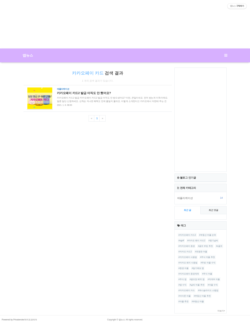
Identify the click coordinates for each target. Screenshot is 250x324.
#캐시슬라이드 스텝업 (208, 290)
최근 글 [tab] (187, 210)
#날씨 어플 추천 (197, 285)
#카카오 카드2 (185, 251)
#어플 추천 (183, 301)
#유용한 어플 (201, 251)
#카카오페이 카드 (186, 290)
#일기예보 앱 (198, 268)
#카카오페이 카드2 (187, 235)
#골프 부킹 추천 (205, 246)
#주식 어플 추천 (207, 257)
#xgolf (181, 240)
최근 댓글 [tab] (213, 210)
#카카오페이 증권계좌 (188, 274)
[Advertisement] (125, 24)
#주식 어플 (207, 274)
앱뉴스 (28, 55)
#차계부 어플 (214, 279)
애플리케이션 (200, 197)
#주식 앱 (182, 279)
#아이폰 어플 (184, 296)
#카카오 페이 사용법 (187, 262)
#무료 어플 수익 (208, 262)
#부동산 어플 (198, 301)
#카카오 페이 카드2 (196, 240)
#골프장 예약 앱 (197, 279)
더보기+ (221, 311)
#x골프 (219, 246)
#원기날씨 (213, 240)
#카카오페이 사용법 (187, 257)
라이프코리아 (30, 319)
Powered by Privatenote (13, 319)
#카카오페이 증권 (186, 246)
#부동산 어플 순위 (207, 235)
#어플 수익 (213, 285)
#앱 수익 (182, 285)
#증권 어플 (183, 268)
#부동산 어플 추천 (202, 296)
